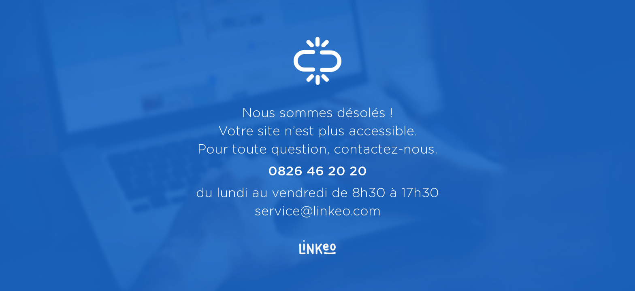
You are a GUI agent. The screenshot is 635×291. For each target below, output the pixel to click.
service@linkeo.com (318, 211)
